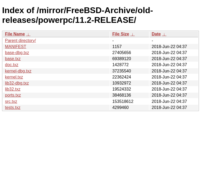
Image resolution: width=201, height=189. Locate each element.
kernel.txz (14, 77)
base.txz (13, 58)
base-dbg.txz (17, 52)
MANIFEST (15, 46)
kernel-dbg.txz (18, 71)
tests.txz (12, 107)
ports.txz (13, 95)
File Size (120, 34)
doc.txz (11, 64)
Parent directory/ (20, 40)
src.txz (11, 101)
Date (156, 34)
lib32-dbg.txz (17, 83)
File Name (15, 34)
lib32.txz (12, 89)
